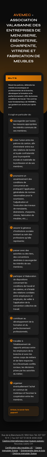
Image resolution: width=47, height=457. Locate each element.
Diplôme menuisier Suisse (24, 453)
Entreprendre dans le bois (33, 450)
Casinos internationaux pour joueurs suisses (23, 441)
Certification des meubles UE (19, 447)
